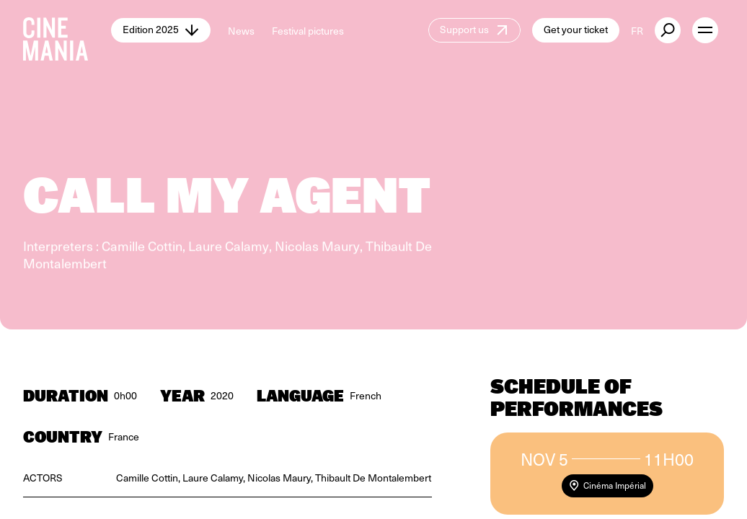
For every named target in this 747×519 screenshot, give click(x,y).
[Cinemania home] (67, 30)
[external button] (668, 30)
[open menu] (705, 30)
